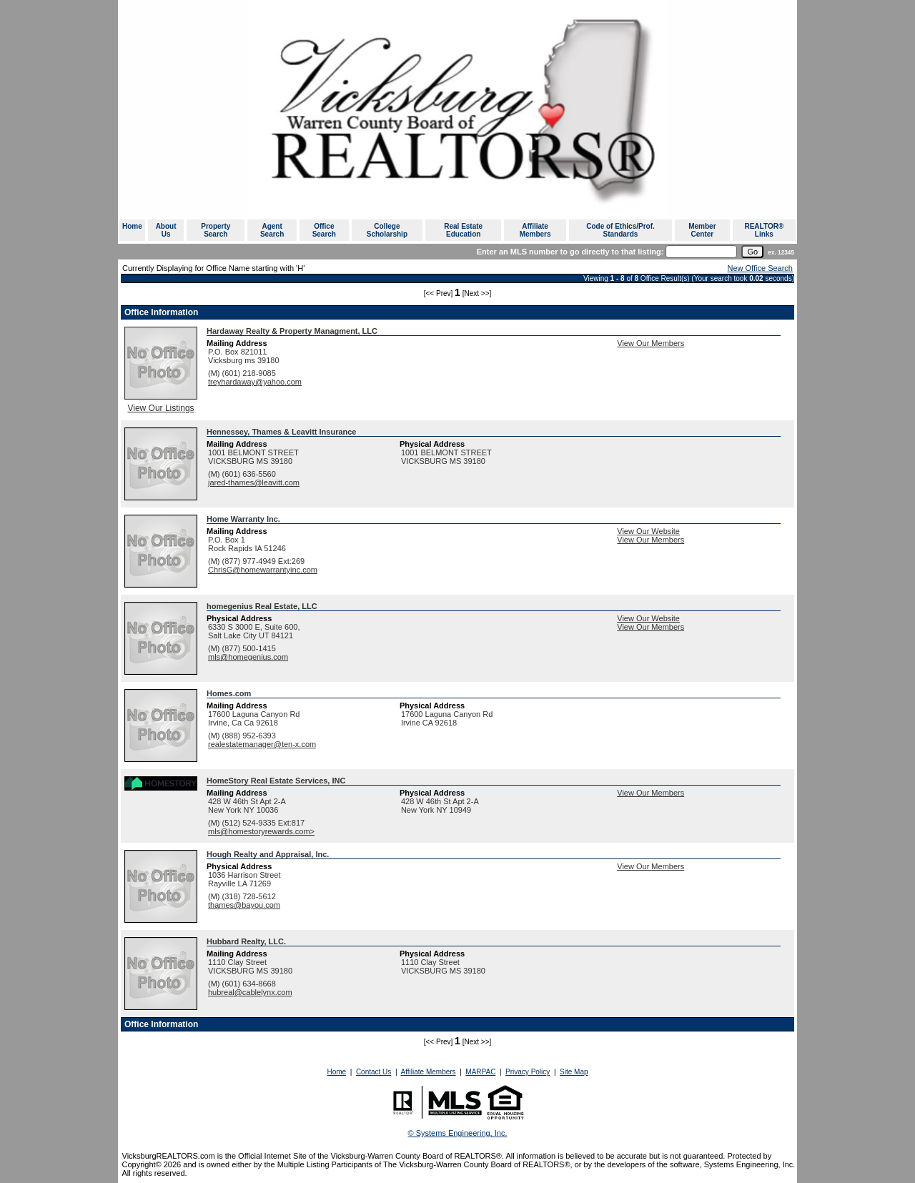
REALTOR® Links (763, 230)
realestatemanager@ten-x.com (262, 744)
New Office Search (760, 268)
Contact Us (373, 1072)
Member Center (702, 230)
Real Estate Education (463, 230)
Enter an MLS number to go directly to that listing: (570, 251)
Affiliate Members (535, 230)
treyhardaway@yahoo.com (255, 381)
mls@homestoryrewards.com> (261, 831)
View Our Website (648, 531)
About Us (166, 230)
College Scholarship (387, 230)
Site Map (574, 1072)
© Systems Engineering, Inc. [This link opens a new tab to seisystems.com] (458, 1133)
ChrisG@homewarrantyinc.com (262, 569)
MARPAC (480, 1072)
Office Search (324, 230)
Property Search (215, 230)
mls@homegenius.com (248, 657)
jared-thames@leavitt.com (254, 482)
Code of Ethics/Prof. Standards (620, 230)
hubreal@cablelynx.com (250, 992)
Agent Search (272, 230)
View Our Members (650, 343)
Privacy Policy (527, 1072)
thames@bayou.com (244, 905)
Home (132, 226)
